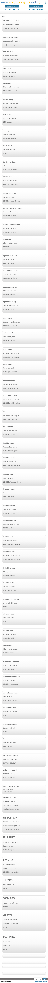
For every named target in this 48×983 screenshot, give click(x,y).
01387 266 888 (36, 9)
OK (45, 981)
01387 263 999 (12, 9)
